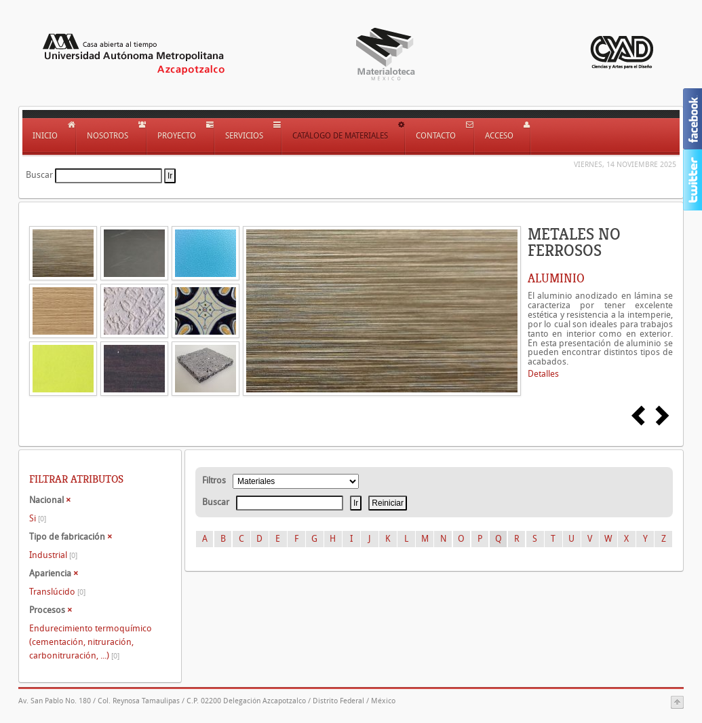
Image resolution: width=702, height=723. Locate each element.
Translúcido (57, 592)
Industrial (53, 555)
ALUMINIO (556, 278)
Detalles (543, 374)
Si (37, 518)
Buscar (39, 175)
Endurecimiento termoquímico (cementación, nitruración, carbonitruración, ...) (90, 642)
